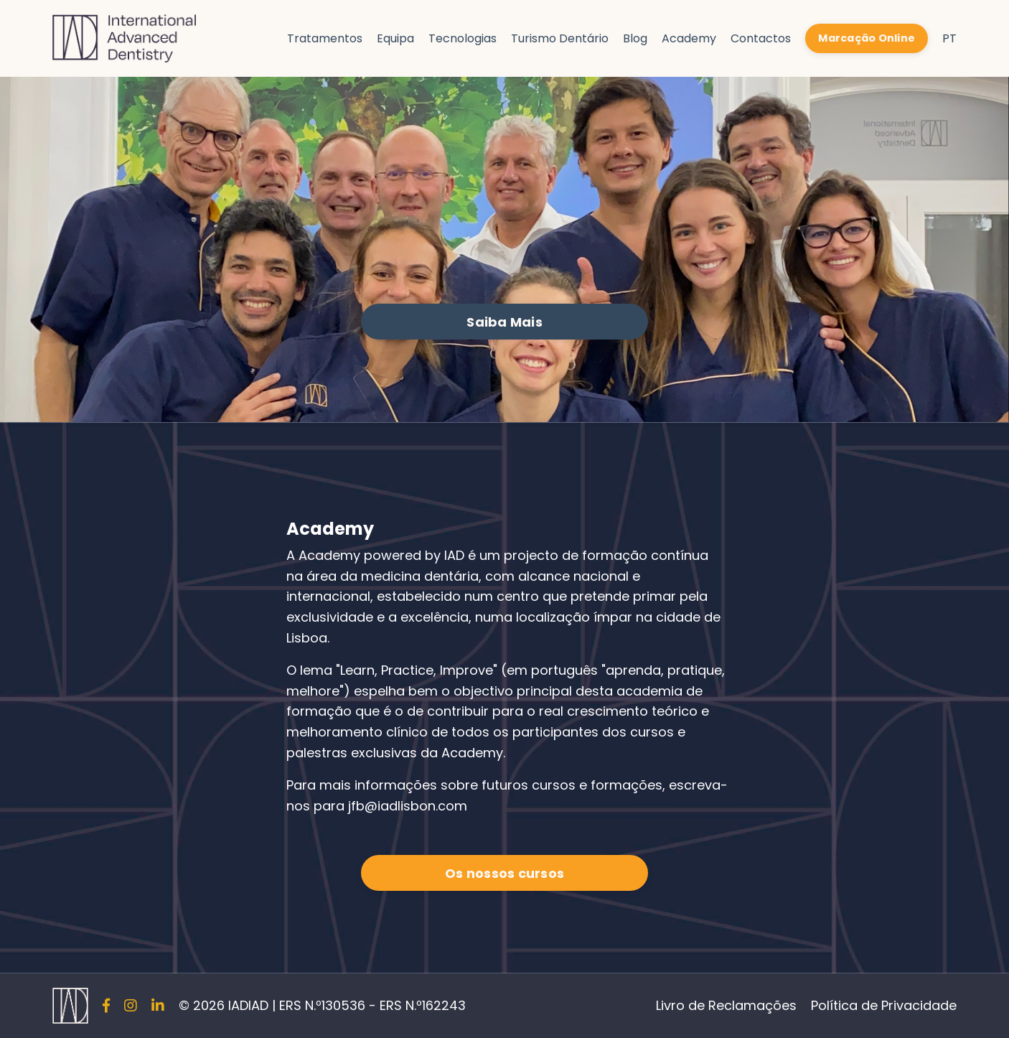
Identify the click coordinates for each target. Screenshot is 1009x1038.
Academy (689, 38)
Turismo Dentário (560, 38)
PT (949, 38)
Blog (635, 38)
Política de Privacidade (884, 1005)
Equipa (395, 38)
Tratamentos (324, 38)
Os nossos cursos (504, 873)
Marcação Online (866, 38)
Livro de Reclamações (726, 1005)
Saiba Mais (504, 322)
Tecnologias (462, 38)
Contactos (761, 38)
